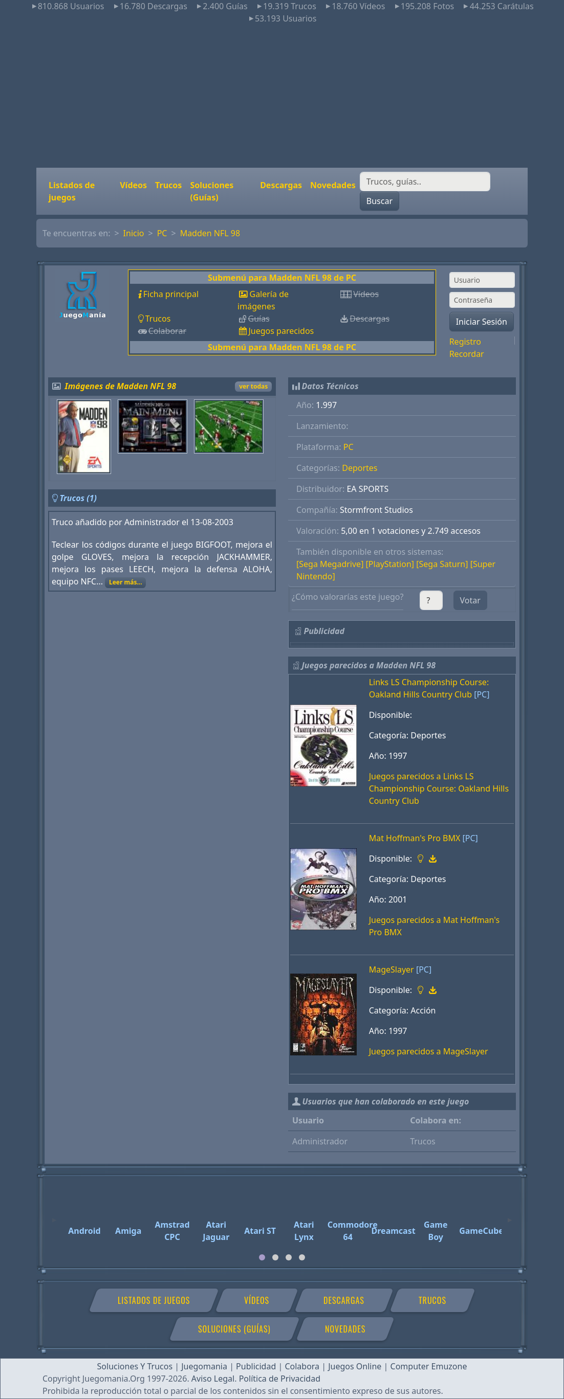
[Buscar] (425, 181)
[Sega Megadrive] (329, 564)
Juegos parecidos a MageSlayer (428, 1051)
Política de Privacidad (279, 1378)
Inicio (133, 233)
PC (162, 233)
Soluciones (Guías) (211, 191)
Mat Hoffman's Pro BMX (415, 838)
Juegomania (204, 1366)
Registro (465, 341)
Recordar (466, 353)
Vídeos (133, 185)
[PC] (481, 694)
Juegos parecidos (281, 330)
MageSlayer (391, 969)
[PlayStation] (390, 564)
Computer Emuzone (429, 1366)
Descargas (281, 185)
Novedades (333, 185)
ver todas (253, 386)
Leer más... (125, 582)
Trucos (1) (78, 498)
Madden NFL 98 (210, 233)
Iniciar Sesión (481, 321)
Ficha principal (171, 294)
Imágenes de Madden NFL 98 (120, 386)
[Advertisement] (282, 96)
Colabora (302, 1366)
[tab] (262, 1257)
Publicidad (256, 1366)
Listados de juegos (72, 191)
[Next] (509, 1215)
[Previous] (54, 1215)
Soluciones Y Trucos (135, 1366)
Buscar (379, 201)
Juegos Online (354, 1366)
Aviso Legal (212, 1378)
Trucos (168, 185)
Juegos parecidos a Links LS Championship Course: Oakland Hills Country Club (439, 788)
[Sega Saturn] (442, 564)
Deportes (359, 467)
